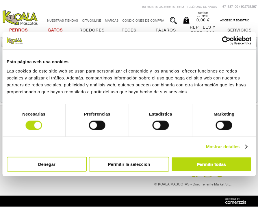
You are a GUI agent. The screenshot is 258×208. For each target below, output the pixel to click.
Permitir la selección (129, 163)
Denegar (46, 163)
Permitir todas (211, 163)
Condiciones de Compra (143, 21)
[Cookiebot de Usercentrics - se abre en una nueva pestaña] (226, 40)
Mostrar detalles (223, 146)
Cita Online (91, 21)
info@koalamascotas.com (163, 7)
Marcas (111, 21)
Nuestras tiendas (62, 21)
